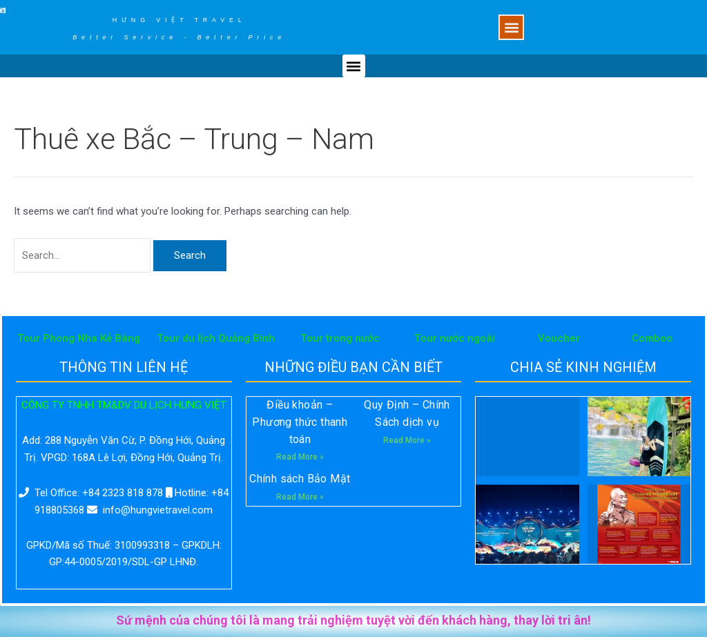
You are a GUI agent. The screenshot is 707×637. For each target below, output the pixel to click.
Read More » (300, 457)
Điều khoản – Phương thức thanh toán (299, 422)
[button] (511, 27)
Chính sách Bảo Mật (299, 478)
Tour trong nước (340, 338)
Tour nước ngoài (454, 338)
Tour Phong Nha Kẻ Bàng (78, 338)
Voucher (559, 338)
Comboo (652, 338)
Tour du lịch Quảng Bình (216, 338)
